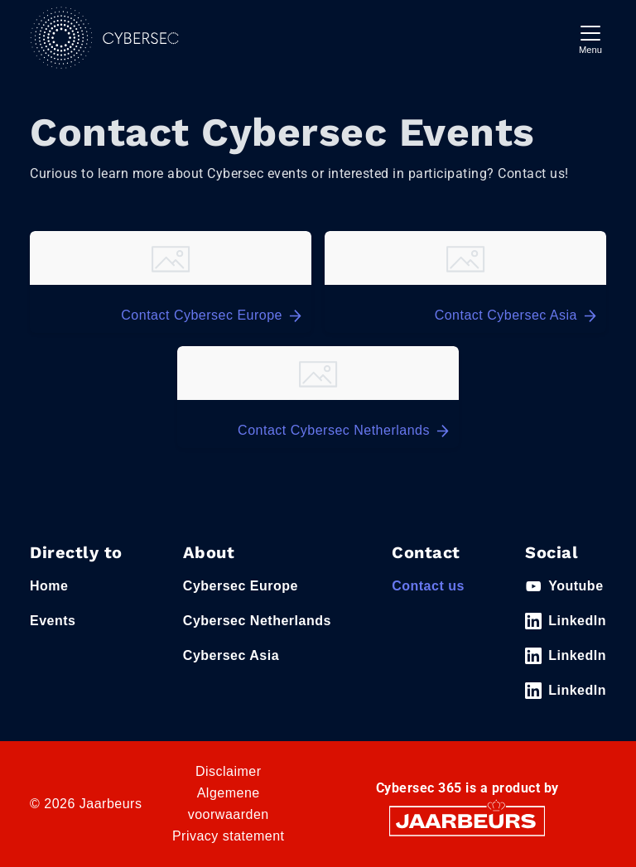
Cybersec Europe (240, 586)
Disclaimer (228, 771)
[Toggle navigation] (590, 38)
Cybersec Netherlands (257, 621)
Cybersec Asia (231, 655)
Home (49, 586)
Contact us (428, 586)
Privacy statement (228, 836)
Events (52, 621)
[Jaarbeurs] (467, 820)
